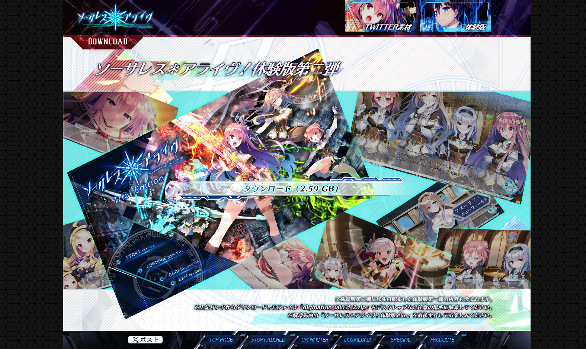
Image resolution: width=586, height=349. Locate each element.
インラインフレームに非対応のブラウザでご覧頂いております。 (297, 183)
